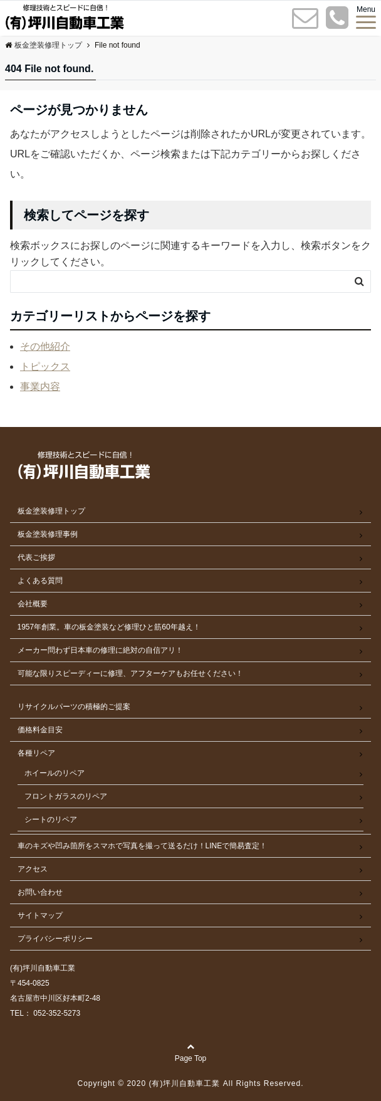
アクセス (33, 869)
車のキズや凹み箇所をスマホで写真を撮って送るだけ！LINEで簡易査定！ (143, 845)
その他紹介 (45, 346)
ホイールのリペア (54, 773)
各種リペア (36, 753)
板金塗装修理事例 (48, 534)
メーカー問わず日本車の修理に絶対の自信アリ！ (100, 650)
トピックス (45, 366)
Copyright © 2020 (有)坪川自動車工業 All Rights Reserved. (191, 1083)
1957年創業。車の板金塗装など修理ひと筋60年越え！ (109, 627)
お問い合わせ (40, 892)
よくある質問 (40, 580)
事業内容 (40, 386)
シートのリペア (50, 819)
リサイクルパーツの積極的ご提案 (74, 706)
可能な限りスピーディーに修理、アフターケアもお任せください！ (130, 673)
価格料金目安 (40, 729)
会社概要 (33, 603)
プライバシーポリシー (55, 938)
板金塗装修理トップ (51, 511)
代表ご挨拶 (36, 557)
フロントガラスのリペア (65, 796)
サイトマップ (40, 915)
